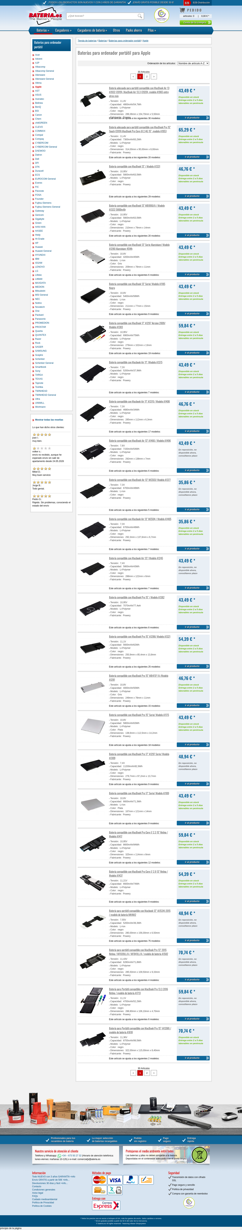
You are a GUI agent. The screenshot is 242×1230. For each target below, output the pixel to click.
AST (37, 91)
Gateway (39, 211)
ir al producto (192, 117)
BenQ (38, 107)
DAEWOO (40, 151)
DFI (37, 163)
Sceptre (39, 355)
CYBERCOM (41, 143)
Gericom (39, 215)
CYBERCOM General (46, 147)
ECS (37, 175)
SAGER (39, 347)
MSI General (41, 295)
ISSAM (38, 263)
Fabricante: (116, 152)
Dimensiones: (117, 114)
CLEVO (39, 127)
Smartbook (40, 367)
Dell (37, 159)
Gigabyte (39, 219)
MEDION (39, 287)
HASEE (39, 231)
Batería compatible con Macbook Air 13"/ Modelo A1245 (136, 558)
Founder (39, 199)
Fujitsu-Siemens (43, 203)
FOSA (38, 195)
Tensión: (114, 101)
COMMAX (40, 131)
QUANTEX (40, 335)
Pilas (152, 30)
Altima (38, 83)
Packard (39, 315)
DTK (37, 167)
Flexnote (39, 191)
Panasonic (40, 319)
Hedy (37, 235)
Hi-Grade (39, 239)
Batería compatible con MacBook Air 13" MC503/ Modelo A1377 (140, 480)
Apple (38, 87)
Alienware (40, 75)
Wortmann (40, 407)
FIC (37, 187)
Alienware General (44, 79)
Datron (38, 154)
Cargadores (63, 30)
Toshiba (39, 387)
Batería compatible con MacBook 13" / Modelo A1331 (134, 166)
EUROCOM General (45, 179)
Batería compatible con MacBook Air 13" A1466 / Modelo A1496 (140, 440)
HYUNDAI (40, 255)
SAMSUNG (41, 351)
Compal (39, 135)
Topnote (39, 383)
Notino (38, 303)
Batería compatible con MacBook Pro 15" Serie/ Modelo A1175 (139, 715)
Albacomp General (44, 71)
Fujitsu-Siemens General (47, 207)
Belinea (39, 103)
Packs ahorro (134, 30)
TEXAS (39, 379)
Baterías (43, 30)
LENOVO (40, 267)
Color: (113, 111)
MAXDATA (40, 283)
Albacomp (40, 66)
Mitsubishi (40, 291)
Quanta (39, 331)
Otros (116, 30)
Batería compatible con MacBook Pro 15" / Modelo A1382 (136, 597)
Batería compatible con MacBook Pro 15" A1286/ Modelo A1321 (139, 636)
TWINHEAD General (45, 395)
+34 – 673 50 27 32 (69, 1155)
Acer (37, 55)
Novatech (40, 307)
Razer (38, 339)
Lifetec (38, 275)
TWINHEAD (41, 391)
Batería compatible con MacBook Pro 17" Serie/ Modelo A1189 (139, 793)
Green (38, 223)
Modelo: (114, 107)
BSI (37, 111)
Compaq (39, 139)
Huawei (39, 247)
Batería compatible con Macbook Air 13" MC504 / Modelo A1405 (140, 519)
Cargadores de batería (92, 30)
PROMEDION (42, 323)
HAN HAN (40, 227)
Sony (37, 371)
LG (36, 271)
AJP (37, 63)
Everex (38, 183)
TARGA (39, 375)
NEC (37, 299)
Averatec (39, 99)
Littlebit (38, 279)
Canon (38, 115)
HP (36, 243)
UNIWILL (39, 403)
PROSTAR (40, 327)
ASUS (38, 94)
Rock (37, 343)
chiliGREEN (41, 123)
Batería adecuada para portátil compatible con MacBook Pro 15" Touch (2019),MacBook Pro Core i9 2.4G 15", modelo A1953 (140, 129)
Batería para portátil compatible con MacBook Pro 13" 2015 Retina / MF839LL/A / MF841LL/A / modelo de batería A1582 (138, 952)
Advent (38, 59)
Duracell (39, 171)
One (37, 311)
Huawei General (43, 251)
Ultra (37, 399)
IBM (37, 259)
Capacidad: (116, 104)
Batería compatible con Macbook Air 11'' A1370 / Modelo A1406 (139, 401)
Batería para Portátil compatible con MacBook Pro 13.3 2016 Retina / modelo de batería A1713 (138, 991)
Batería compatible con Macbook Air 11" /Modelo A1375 (135, 362)
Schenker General (44, 363)
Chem (38, 119)
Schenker (40, 359)
